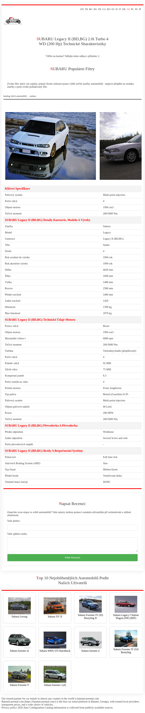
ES (113, 9)
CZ (128, 9)
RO (108, 9)
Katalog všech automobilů (15, 96)
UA (104, 9)
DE (124, 9)
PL (132, 9)
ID (136, 9)
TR (86, 9)
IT (120, 9)
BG (91, 9)
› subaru (32, 96)
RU (95, 9)
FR (99, 9)
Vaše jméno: (13, 520)
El (117, 9)
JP (140, 9)
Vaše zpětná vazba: (17, 533)
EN (82, 9)
